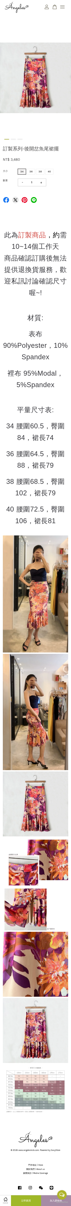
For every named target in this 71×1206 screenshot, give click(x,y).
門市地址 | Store (35, 1165)
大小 (5, 171)
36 (31, 171)
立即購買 (26, 1200)
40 (49, 171)
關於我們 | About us (35, 1169)
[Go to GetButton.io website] (62, 1202)
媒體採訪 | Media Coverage (35, 1173)
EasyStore (55, 1150)
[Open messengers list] (62, 1195)
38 (40, 171)
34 (21, 171)
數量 (5, 180)
